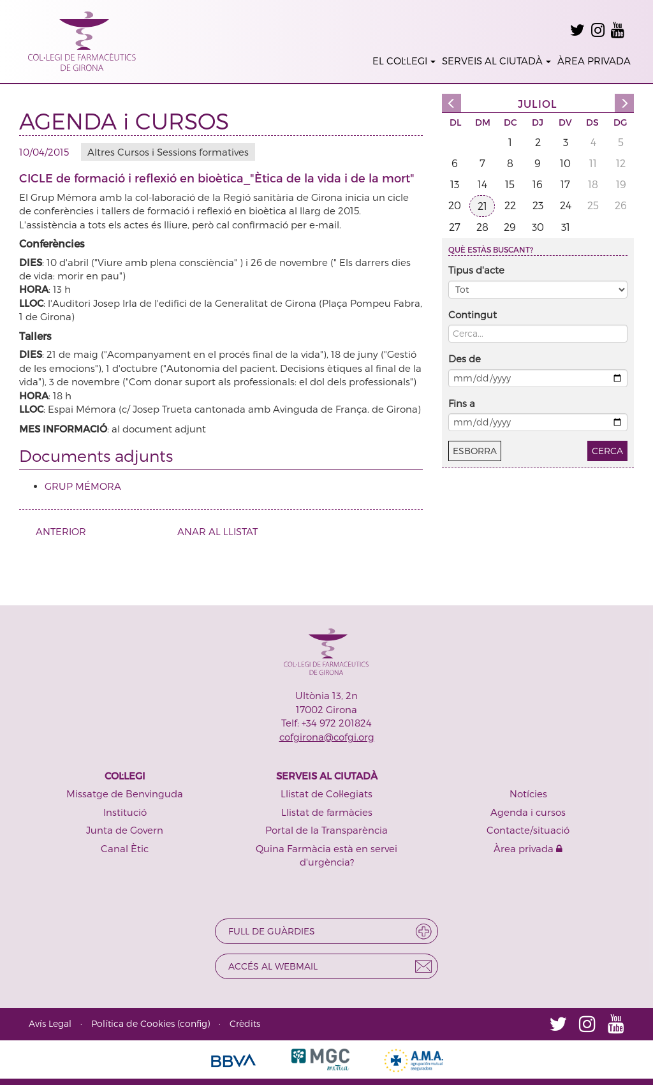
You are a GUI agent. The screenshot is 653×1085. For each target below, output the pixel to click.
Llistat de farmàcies (326, 812)
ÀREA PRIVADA (594, 60)
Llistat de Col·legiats (326, 793)
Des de (464, 358)
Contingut (472, 314)
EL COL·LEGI (404, 60)
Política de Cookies (133, 1023)
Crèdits (245, 1023)
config (193, 1023)
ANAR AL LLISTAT (217, 531)
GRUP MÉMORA (83, 486)
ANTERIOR (56, 531)
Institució (125, 812)
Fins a (461, 403)
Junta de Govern (124, 830)
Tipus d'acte (476, 270)
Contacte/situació (528, 830)
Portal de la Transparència (326, 830)
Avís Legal (50, 1023)
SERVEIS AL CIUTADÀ (496, 60)
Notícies (528, 793)
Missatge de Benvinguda (124, 793)
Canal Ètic (125, 848)
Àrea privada (528, 848)
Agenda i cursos (528, 812)
